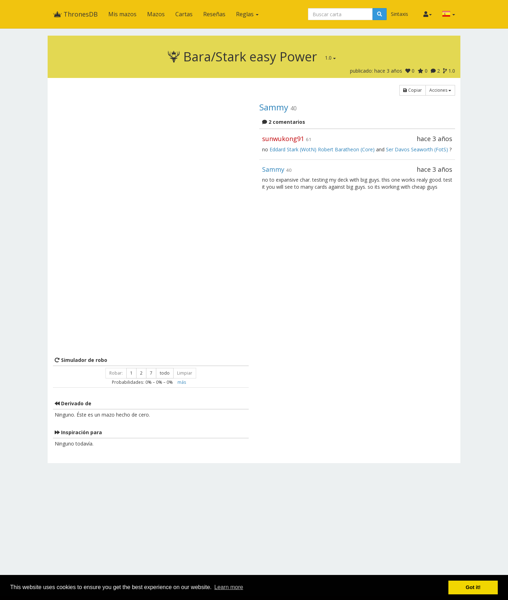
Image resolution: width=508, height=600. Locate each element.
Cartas (184, 14)
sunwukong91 (283, 138)
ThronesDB (75, 14)
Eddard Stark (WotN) (293, 149)
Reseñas (214, 14)
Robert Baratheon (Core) (346, 149)
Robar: (116, 373)
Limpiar (184, 373)
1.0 (330, 57)
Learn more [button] (228, 587)
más (181, 382)
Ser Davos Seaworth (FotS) (417, 149)
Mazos (156, 14)
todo (165, 373)
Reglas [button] (247, 14)
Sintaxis (399, 14)
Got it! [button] (473, 587)
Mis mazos (122, 14)
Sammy (273, 107)
